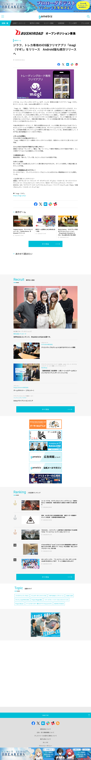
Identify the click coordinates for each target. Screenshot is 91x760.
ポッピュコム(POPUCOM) (22, 623)
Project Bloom (19, 627)
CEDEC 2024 (69, 619)
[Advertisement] (44, 276)
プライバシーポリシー (45, 746)
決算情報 (61, 23)
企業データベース (19, 23)
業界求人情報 (34, 23)
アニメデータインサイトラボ (38, 619)
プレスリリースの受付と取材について (45, 736)
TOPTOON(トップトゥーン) (56, 619)
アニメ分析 (85, 23)
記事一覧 (5, 23)
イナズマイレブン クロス (21, 619)
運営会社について (45, 729)
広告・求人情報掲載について (45, 732)
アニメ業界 (73, 23)
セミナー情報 (48, 23)
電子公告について (45, 739)
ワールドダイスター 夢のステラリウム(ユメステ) (39, 627)
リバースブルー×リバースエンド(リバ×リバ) (56, 623)
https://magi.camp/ (19, 195)
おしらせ (45, 742)
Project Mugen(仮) (37, 623)
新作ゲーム (17, 40)
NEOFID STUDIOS (59, 627)
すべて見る (45, 244)
